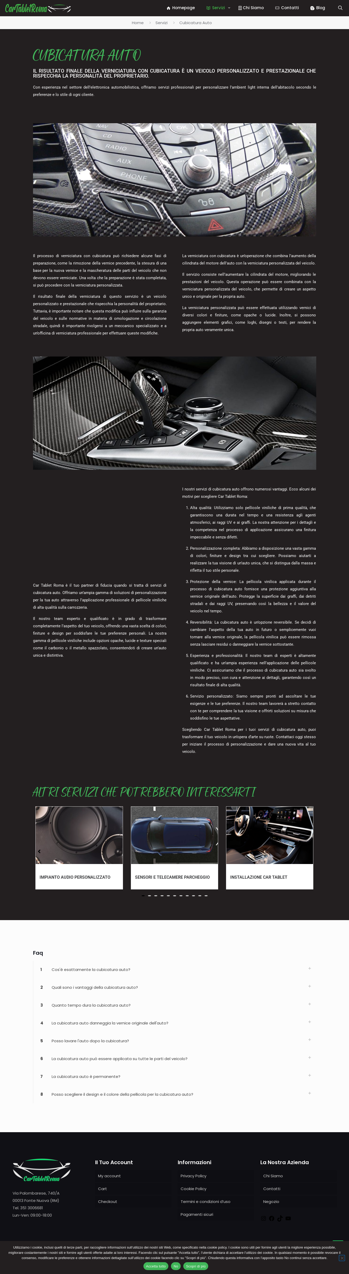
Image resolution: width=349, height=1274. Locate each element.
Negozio (271, 1201)
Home (138, 22)
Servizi (161, 22)
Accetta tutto (156, 1266)
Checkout (107, 1201)
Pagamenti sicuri (197, 1214)
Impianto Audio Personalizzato (75, 877)
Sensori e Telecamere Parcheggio (172, 877)
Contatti (271, 1188)
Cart (102, 1188)
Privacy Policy (193, 1176)
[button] (143, 895)
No (176, 1266)
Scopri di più (196, 1266)
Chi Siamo (273, 1176)
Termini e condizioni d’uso (205, 1201)
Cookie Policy (193, 1188)
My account (109, 1176)
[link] (174, 970)
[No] (342, 1258)
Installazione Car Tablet (258, 877)
